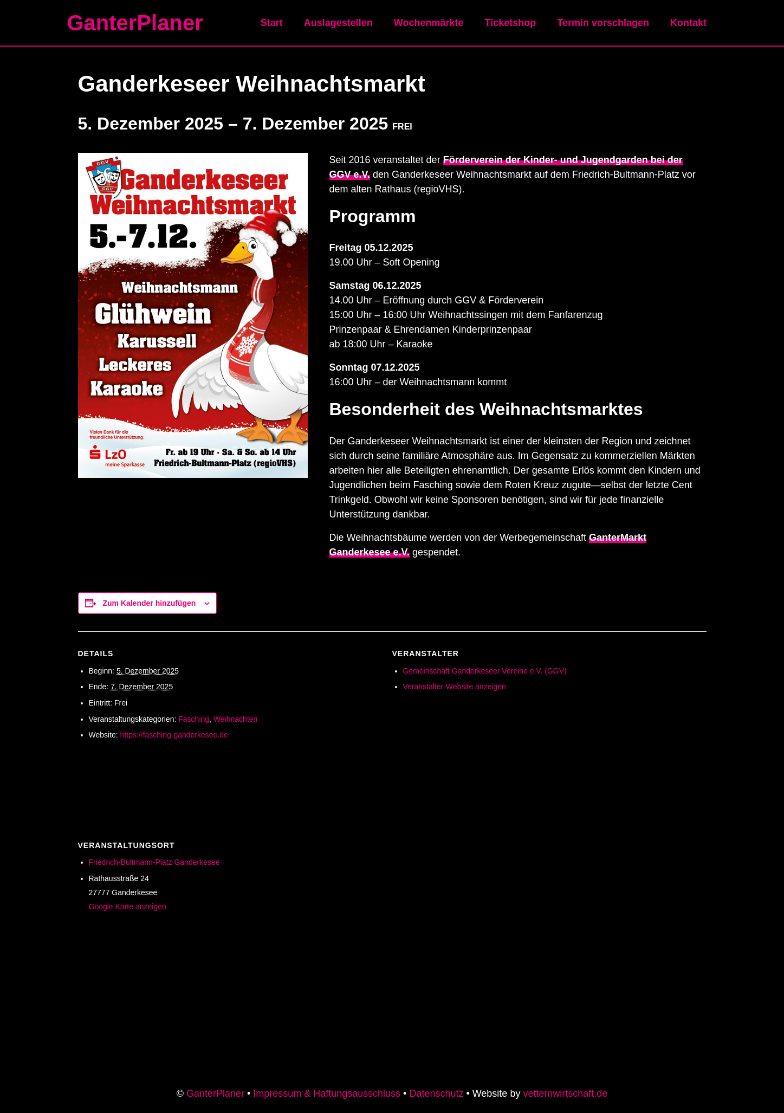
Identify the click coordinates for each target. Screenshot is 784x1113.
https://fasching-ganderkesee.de (174, 734)
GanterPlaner (135, 23)
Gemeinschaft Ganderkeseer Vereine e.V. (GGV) (485, 670)
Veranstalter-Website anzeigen (454, 686)
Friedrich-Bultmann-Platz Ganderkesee (154, 862)
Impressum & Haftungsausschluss (326, 1093)
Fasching (193, 719)
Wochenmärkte (434, 22)
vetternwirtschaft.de (565, 1093)
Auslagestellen (345, 22)
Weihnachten (235, 719)
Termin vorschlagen (606, 22)
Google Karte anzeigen (127, 906)
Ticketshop (514, 22)
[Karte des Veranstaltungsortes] (609, 897)
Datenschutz (436, 1093)
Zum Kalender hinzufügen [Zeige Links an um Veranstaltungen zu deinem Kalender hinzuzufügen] (149, 603)
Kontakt (689, 22)
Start (280, 22)
